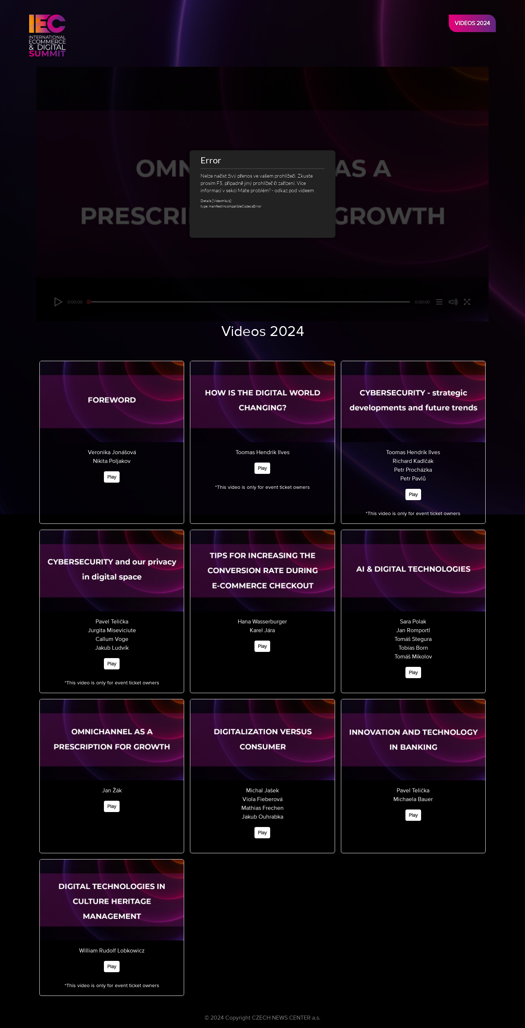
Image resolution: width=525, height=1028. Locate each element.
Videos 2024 (472, 23)
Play (111, 477)
